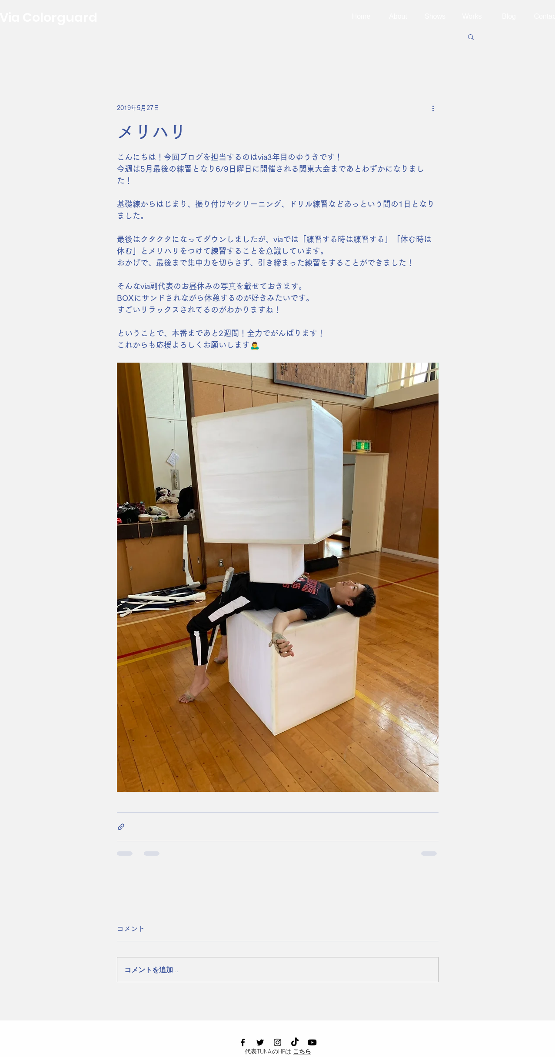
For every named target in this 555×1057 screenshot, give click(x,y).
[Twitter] (260, 1042)
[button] (471, 36)
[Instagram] (277, 1042)
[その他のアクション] (433, 108)
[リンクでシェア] (121, 827)
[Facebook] (243, 1042)
